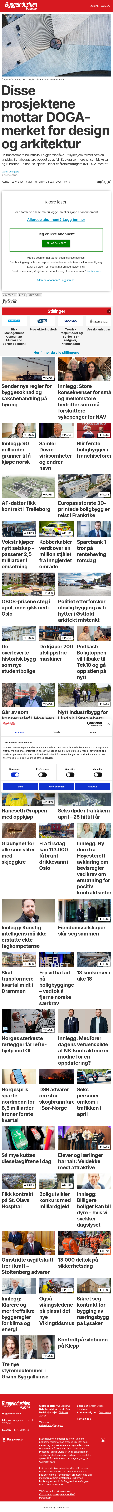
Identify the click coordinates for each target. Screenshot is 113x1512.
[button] (109, 311)
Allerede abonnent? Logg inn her (56, 220)
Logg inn (94, 5)
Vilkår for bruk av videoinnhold (54, 1491)
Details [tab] (56, 732)
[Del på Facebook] (99, 182)
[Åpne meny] (105, 6)
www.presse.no (47, 1461)
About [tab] (93, 732)
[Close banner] (109, 724)
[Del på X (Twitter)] (104, 182)
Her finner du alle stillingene (56, 352)
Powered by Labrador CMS (57, 1507)
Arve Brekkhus (63, 1405)
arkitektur (9, 295)
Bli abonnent (56, 243)
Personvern (45, 1497)
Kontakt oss (93, 271)
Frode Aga (64, 1409)
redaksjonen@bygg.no (51, 1425)
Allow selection (56, 786)
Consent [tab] (19, 732)
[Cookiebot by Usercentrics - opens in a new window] (89, 724)
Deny (20, 786)
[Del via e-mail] (109, 182)
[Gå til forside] (21, 6)
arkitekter (35, 295)
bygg (22, 295)
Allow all (92, 786)
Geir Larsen (105, 1412)
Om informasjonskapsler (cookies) (57, 1494)
